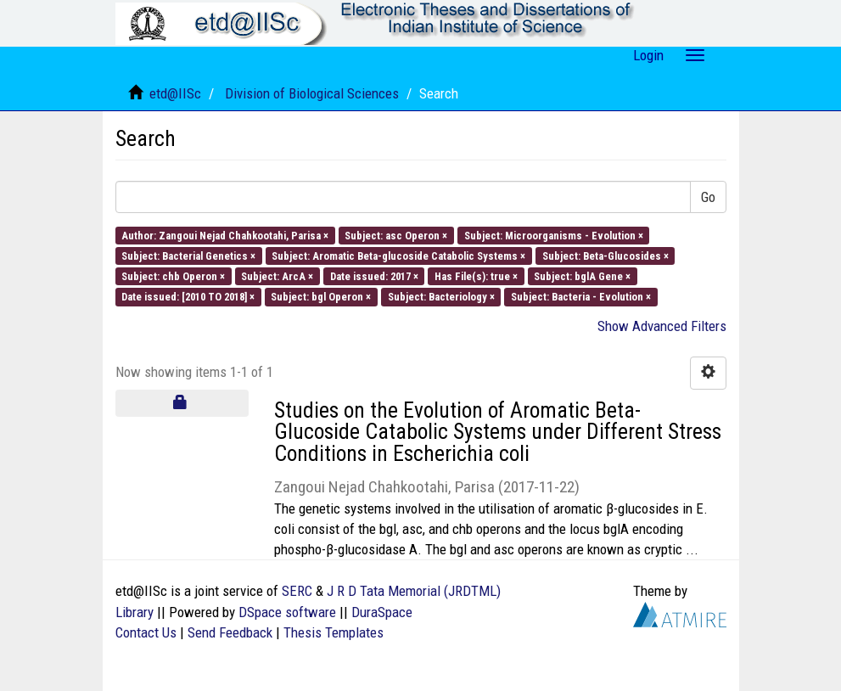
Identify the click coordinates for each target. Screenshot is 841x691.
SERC (297, 590)
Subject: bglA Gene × (582, 276)
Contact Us (146, 632)
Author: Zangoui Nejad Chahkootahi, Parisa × (224, 234)
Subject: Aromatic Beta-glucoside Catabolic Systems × (398, 255)
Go (708, 196)
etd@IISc (175, 93)
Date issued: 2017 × (374, 276)
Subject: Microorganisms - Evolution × (553, 234)
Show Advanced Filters (661, 325)
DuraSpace (381, 612)
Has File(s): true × (476, 276)
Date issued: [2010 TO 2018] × (188, 296)
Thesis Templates (333, 632)
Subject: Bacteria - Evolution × (581, 296)
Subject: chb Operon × (173, 276)
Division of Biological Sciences (312, 93)
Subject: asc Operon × (396, 234)
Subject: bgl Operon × (321, 296)
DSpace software (287, 612)
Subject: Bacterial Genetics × (188, 255)
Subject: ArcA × (277, 276)
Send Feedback (230, 632)
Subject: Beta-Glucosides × (605, 255)
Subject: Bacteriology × (441, 296)
